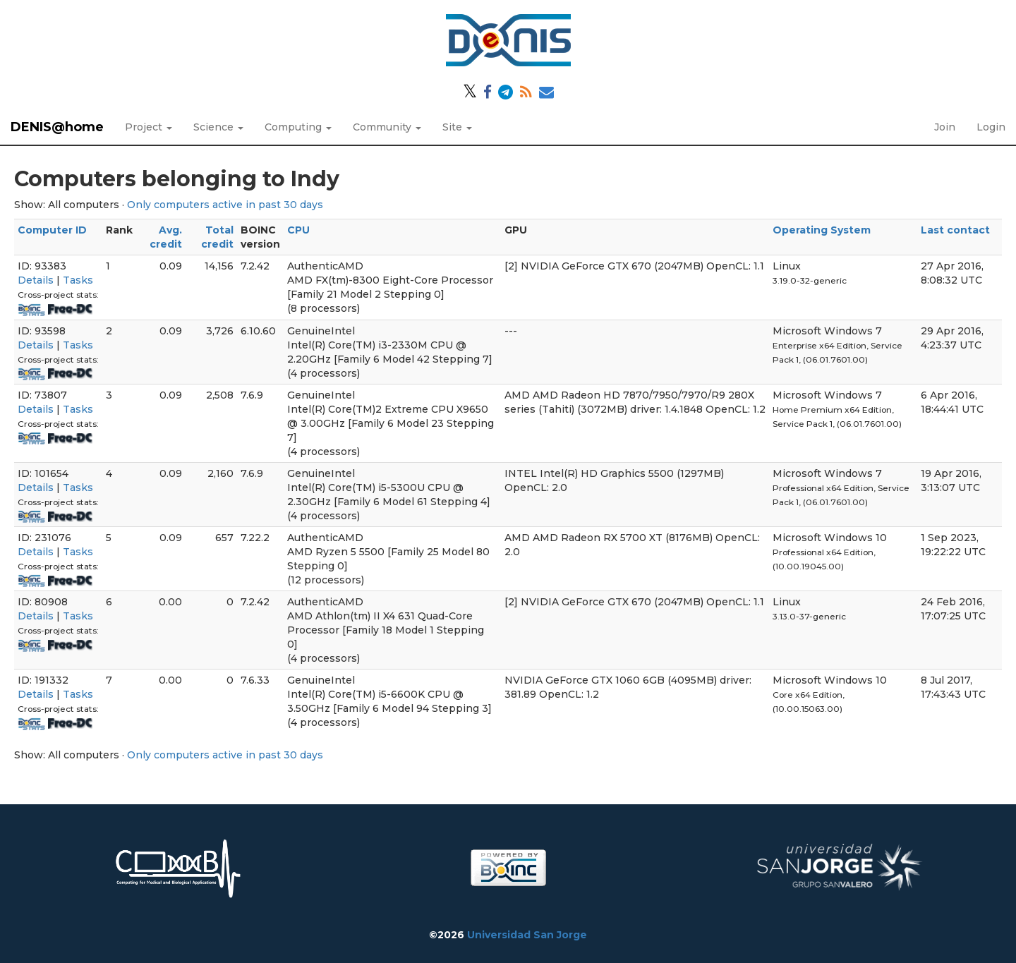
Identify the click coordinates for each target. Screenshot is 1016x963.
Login (990, 127)
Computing (298, 127)
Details (36, 280)
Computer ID (52, 230)
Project (148, 127)
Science (218, 127)
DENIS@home (57, 127)
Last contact (955, 230)
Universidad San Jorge (527, 934)
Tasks (78, 280)
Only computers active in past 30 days (225, 204)
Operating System (822, 230)
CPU (298, 230)
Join (944, 127)
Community (387, 127)
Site (457, 127)
